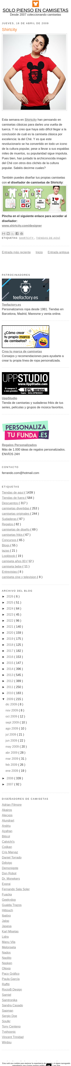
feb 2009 (11, 764)
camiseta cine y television (19, 577)
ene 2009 (12, 770)
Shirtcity (26, 238)
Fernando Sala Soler (16, 889)
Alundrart (8, 820)
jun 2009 (11, 740)
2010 (10, 693)
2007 (10, 784)
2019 (10, 638)
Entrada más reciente (16, 252)
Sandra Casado (12, 1005)
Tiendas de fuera (13, 497)
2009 (10, 699)
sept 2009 (12, 722)
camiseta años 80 (14, 561)
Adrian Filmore (12, 804)
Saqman (7, 1010)
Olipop (6, 968)
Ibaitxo (6, 915)
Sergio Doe (9, 1016)
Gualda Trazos (12, 905)
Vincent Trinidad (12, 1037)
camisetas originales (16, 513)
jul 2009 (11, 734)
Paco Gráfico (10, 973)
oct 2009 (11, 716)
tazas (6, 550)
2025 (10, 602)
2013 (10, 675)
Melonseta (9, 947)
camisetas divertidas (16, 508)
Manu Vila (8, 942)
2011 (10, 687)
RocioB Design (12, 989)
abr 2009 (11, 752)
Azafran (7, 831)
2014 (10, 668)
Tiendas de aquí (48, 238)
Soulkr (6, 1021)
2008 (10, 778)
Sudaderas (9, 519)
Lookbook (9, 556)
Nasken (7, 963)
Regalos (8, 524)
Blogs (6, 545)
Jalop (5, 920)
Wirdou (7, 1042)
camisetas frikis (12, 534)
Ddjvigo (7, 862)
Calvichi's (8, 841)
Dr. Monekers (11, 878)
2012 (10, 681)
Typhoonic (9, 1031)
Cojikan (7, 847)
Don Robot (9, 873)
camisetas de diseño (16, 529)
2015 (10, 662)
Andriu (6, 825)
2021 (10, 626)
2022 (10, 620)
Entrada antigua (58, 252)
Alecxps (7, 815)
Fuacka (7, 894)
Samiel (6, 994)
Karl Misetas (10, 931)
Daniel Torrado (12, 857)
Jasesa (7, 926)
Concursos (9, 540)
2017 (10, 650)
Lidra (5, 936)
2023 (10, 614)
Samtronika (9, 1000)
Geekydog (9, 899)
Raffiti (6, 984)
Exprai (6, 884)
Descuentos (10, 503)
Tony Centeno (11, 1026)
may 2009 (12, 746)
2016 (10, 656)
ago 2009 (12, 728)
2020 (10, 632)
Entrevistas (10, 571)
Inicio (39, 252)
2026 (10, 596)
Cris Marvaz (10, 852)
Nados (6, 952)
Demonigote (10, 868)
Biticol (6, 836)
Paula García (11, 979)
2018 (10, 644)
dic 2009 (11, 704)
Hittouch (7, 910)
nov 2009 (12, 710)
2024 (10, 608)
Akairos (7, 810)
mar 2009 (12, 758)
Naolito (6, 957)
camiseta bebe (12, 566)
